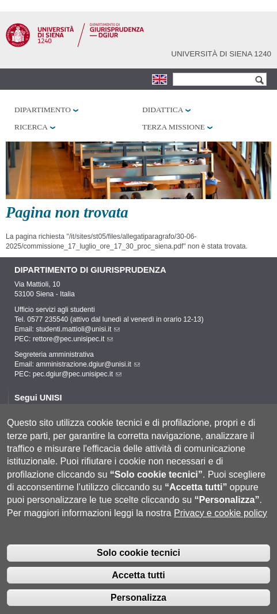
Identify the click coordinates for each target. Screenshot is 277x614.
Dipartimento (42, 109)
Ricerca (31, 127)
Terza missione (173, 127)
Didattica (162, 109)
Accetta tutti (138, 588)
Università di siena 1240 (221, 53)
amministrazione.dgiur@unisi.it (88, 364)
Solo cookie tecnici (138, 565)
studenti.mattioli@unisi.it (78, 329)
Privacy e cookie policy (220, 526)
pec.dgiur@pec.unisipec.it (77, 374)
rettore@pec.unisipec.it (73, 339)
